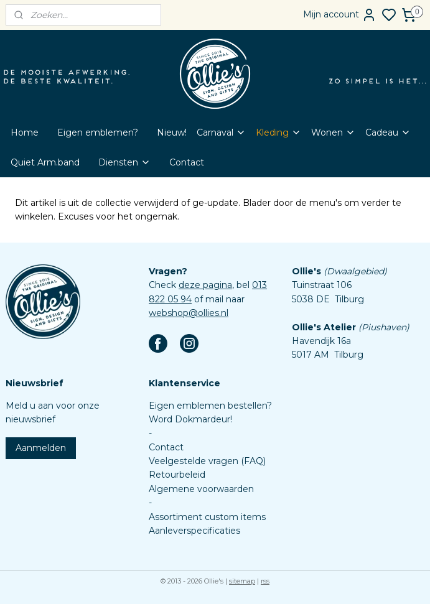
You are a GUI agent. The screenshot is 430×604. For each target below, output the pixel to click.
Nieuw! (172, 132)
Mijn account (339, 14)
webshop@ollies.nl (188, 312)
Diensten (124, 162)
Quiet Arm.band (45, 162)
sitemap (242, 581)
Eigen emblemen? (97, 132)
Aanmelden (41, 447)
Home (25, 132)
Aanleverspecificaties (194, 530)
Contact (186, 162)
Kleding (278, 132)
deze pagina (205, 284)
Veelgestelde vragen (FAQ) (207, 461)
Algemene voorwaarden (201, 489)
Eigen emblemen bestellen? (210, 405)
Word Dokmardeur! (190, 419)
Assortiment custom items (207, 517)
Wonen (333, 132)
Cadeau (388, 132)
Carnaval (221, 132)
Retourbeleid (177, 474)
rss (265, 581)
